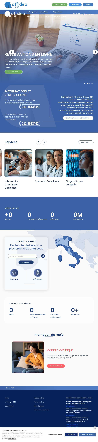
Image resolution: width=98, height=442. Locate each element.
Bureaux (14, 279)
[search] (26, 256)
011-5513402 (70, 415)
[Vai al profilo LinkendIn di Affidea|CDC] (79, 14)
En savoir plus (12, 438)
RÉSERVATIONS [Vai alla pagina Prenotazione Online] (60, 5)
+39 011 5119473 (72, 424)
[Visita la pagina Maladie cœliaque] (26, 357)
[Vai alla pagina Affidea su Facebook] (74, 14)
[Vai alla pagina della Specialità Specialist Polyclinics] (49, 163)
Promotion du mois (59, 17)
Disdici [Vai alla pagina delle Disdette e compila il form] (88, 5)
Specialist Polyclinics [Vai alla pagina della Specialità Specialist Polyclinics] (47, 181)
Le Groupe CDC (32, 12)
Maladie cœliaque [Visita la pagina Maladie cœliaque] (60, 350)
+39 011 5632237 (72, 427)
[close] (95, 428)
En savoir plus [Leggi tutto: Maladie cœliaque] (56, 366)
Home (6, 398)
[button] (49, 12)
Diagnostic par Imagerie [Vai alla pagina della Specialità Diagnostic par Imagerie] (74, 183)
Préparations (57, 12)
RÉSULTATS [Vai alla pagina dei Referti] (75, 5)
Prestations (45, 12)
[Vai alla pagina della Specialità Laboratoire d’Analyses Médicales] (18, 163)
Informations (33, 17)
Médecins (37, 279)
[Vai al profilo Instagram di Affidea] (76, 14)
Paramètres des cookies (55, 434)
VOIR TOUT (86, 142)
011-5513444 (70, 406)
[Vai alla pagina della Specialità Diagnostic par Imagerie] (80, 163)
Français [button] (88, 14)
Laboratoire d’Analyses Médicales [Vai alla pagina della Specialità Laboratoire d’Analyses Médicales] (11, 184)
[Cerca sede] (43, 256)
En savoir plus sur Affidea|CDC (78, 118)
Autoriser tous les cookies (87, 434)
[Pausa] (84, 83)
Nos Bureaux (46, 17)
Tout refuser (71, 434)
